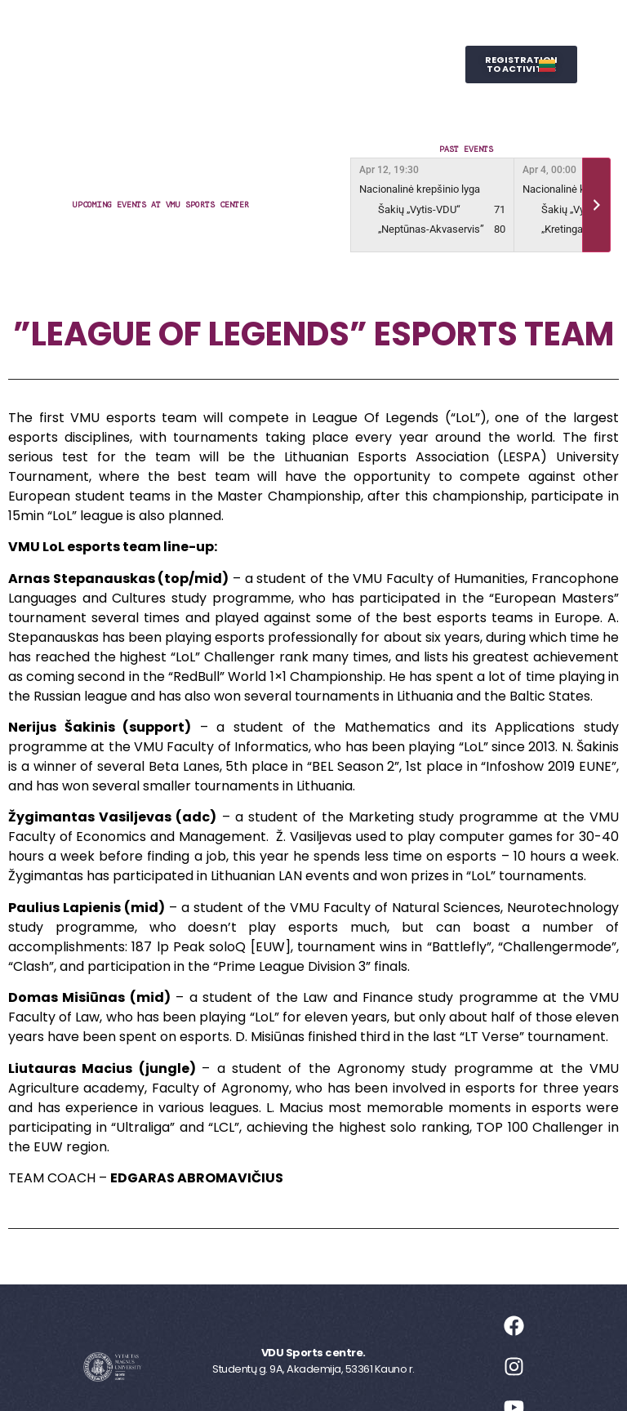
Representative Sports (226, 64)
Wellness (364, 64)
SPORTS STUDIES (276, 102)
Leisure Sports (342, 27)
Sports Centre (211, 27)
